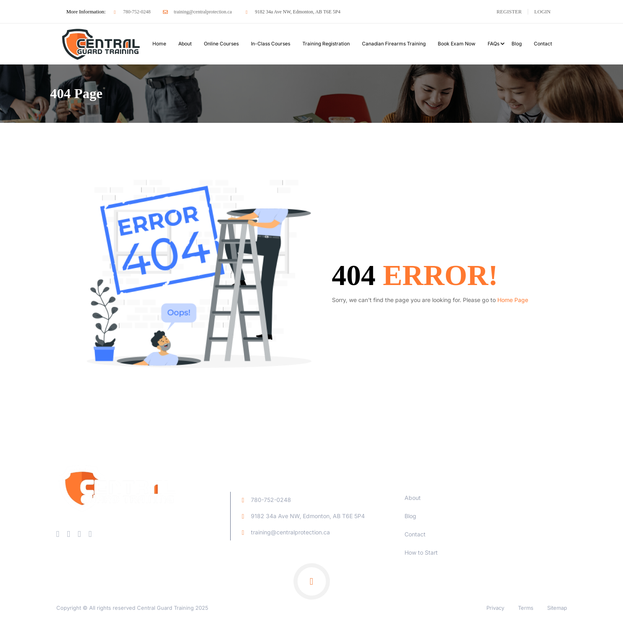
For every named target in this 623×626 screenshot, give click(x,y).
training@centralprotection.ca (197, 12)
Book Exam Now (456, 44)
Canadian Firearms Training (394, 44)
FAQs (493, 44)
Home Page (512, 299)
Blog (517, 44)
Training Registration (326, 44)
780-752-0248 (131, 12)
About (185, 44)
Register (509, 12)
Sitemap (557, 608)
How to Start (421, 552)
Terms (525, 608)
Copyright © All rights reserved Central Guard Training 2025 (132, 608)
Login (542, 12)
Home (159, 44)
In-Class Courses (270, 44)
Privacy (495, 608)
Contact (543, 44)
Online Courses (221, 44)
